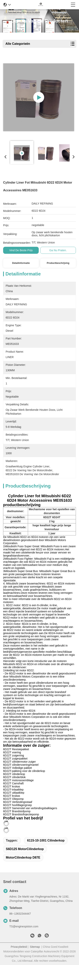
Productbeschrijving (58, 263)
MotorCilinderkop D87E (23, 857)
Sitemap (35, 946)
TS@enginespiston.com (23, 926)
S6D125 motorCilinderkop (25, 849)
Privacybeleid (19, 946)
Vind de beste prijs (20, 250)
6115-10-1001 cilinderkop (45, 840)
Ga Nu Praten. (58, 250)
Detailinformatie (21, 263)
